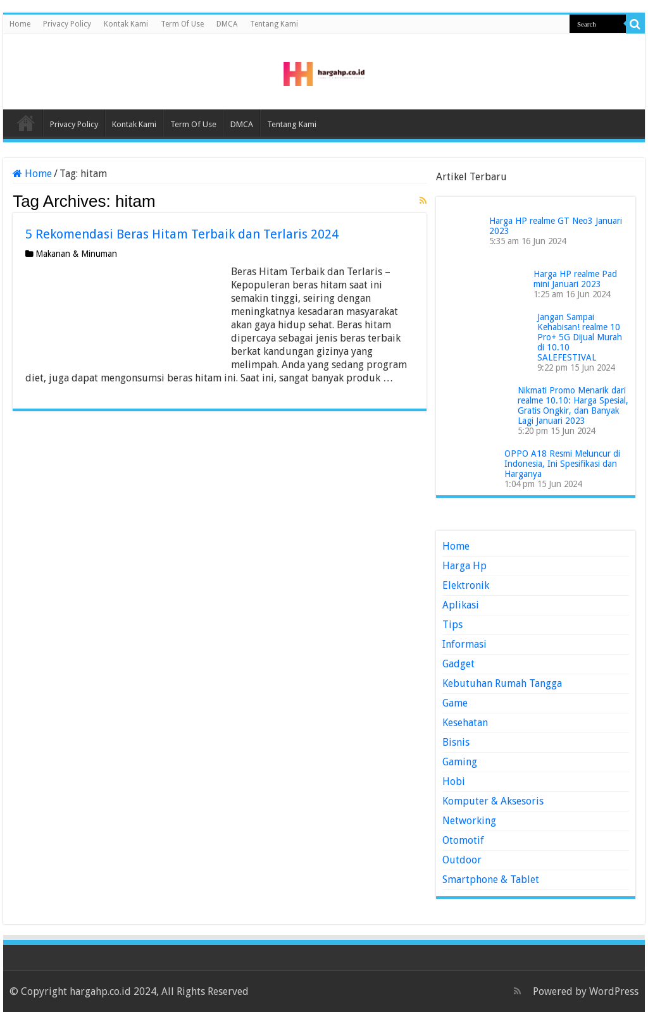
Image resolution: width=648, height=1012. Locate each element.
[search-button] (635, 24)
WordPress (614, 991)
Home (19, 24)
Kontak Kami (126, 24)
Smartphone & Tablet (490, 879)
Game (455, 703)
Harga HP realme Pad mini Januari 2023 (575, 279)
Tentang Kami (274, 24)
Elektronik (465, 585)
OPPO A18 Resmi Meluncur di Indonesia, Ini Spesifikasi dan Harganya (562, 463)
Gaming (459, 762)
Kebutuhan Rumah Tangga (502, 683)
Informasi (464, 644)
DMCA (226, 24)
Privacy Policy (67, 24)
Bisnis (456, 742)
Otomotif (463, 840)
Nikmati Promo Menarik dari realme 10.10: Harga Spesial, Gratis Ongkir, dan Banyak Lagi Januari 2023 (573, 405)
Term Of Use (182, 24)
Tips (452, 625)
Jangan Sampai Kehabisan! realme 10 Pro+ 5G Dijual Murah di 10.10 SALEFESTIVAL (579, 337)
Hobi (453, 781)
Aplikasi (460, 605)
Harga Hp (464, 566)
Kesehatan (465, 723)
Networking (469, 821)
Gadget (458, 664)
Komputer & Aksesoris (493, 801)
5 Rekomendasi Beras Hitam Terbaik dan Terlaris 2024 (182, 234)
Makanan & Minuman (76, 254)
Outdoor (462, 860)
